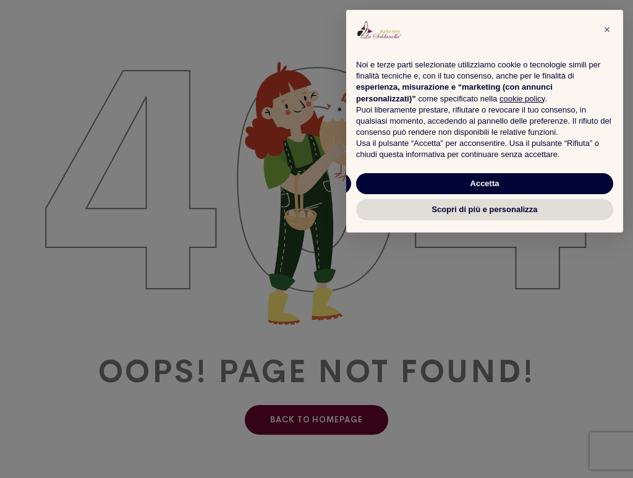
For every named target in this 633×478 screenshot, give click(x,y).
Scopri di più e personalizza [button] (484, 209)
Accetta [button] (484, 183)
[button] (607, 30)
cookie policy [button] (522, 98)
